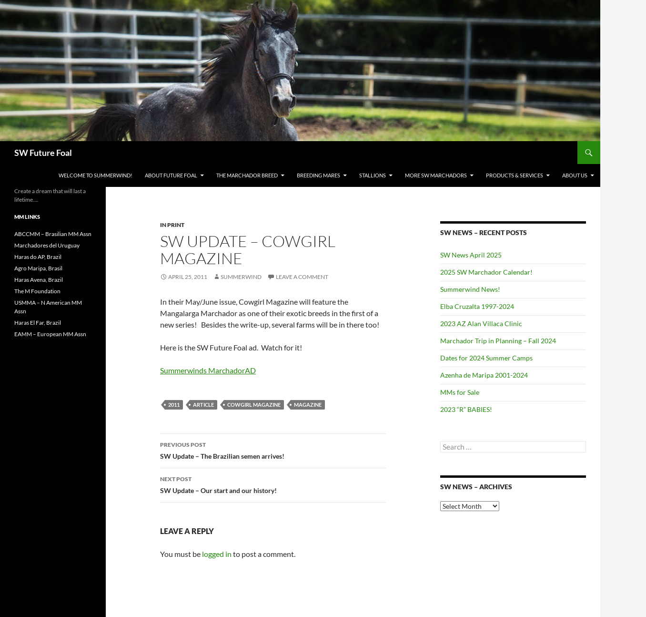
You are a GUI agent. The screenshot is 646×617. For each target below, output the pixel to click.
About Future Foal (171, 175)
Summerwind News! (470, 289)
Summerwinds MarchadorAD (208, 370)
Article (203, 404)
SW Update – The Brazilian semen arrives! (273, 449)
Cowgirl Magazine (254, 404)
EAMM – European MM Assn (50, 334)
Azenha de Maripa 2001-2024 (484, 375)
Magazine (308, 404)
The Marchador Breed (247, 175)
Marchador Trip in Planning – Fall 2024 (498, 341)
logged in (217, 553)
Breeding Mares (318, 175)
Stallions (372, 175)
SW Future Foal (43, 152)
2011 (174, 404)
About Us (574, 175)
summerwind (241, 276)
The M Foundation (37, 291)
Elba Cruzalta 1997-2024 (477, 306)
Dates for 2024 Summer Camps (486, 358)
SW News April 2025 (471, 255)
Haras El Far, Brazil (37, 322)
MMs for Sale (459, 392)
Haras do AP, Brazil (37, 256)
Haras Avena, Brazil (38, 279)
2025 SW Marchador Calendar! (486, 272)
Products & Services (514, 175)
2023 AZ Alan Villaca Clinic (481, 323)
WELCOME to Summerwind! (95, 175)
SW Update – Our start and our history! (273, 483)
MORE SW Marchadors (436, 175)
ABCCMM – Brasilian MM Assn (52, 233)
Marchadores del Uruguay (47, 245)
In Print (172, 224)
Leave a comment (302, 276)
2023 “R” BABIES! (466, 409)
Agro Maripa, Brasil (38, 268)
